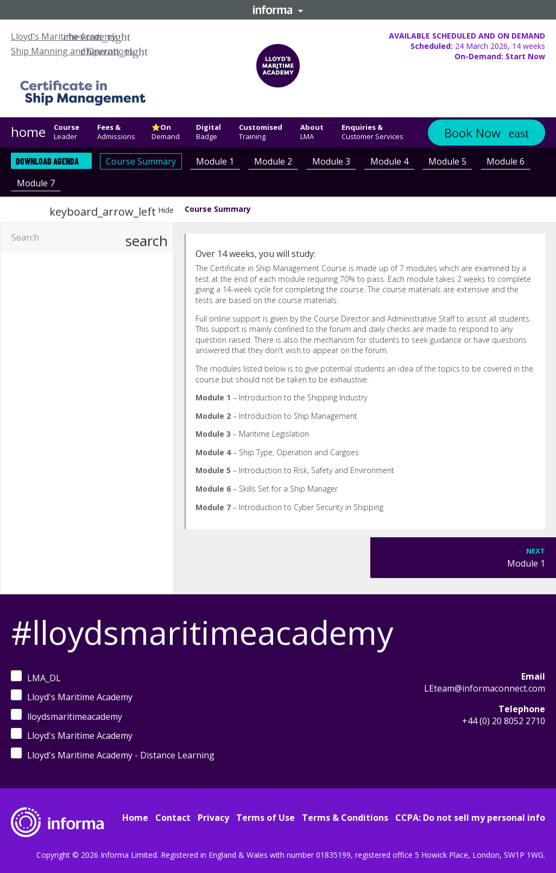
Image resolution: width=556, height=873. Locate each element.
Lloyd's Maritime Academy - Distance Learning (112, 754)
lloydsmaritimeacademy (66, 716)
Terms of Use (265, 818)
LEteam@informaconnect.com (484, 688)
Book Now (472, 132)
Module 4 (389, 161)
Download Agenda (47, 161)
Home (135, 818)
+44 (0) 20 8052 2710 (503, 721)
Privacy (213, 818)
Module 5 (447, 161)
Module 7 (36, 183)
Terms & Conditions (345, 818)
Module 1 (215, 161)
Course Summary (141, 161)
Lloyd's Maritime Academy (63, 36)
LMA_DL (36, 677)
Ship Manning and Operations (72, 51)
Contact (173, 818)
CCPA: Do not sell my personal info (470, 818)
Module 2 (273, 161)
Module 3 (331, 161)
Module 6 (505, 161)
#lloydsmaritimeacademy (202, 632)
